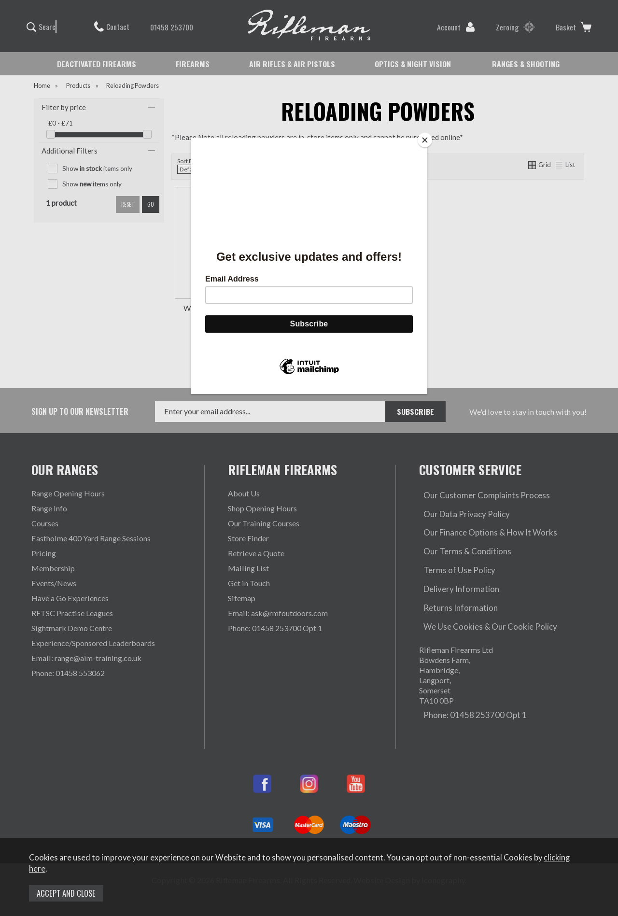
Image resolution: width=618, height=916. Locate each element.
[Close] (425, 140)
